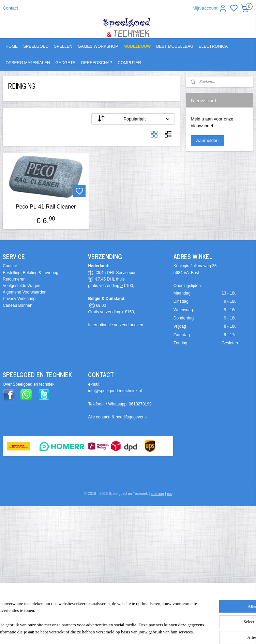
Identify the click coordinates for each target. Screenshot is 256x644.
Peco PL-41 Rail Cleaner (46, 207)
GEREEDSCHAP (96, 62)
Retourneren (14, 279)
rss (169, 493)
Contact (10, 8)
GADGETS (66, 62)
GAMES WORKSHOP (98, 46)
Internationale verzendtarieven (115, 325)
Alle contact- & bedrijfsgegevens (117, 417)
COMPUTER (129, 62)
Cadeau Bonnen (17, 305)
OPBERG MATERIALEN (27, 62)
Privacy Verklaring (19, 298)
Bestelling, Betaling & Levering (30, 272)
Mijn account (210, 8)
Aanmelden (207, 140)
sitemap (157, 493)
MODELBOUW (137, 46)
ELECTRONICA (213, 46)
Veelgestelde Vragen (21, 285)
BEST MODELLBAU (174, 46)
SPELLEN (63, 46)
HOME (11, 46)
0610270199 (140, 404)
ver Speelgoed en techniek (30, 384)
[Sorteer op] (133, 119)
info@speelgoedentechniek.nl (115, 390)
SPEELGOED (35, 46)
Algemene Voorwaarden (24, 292)
